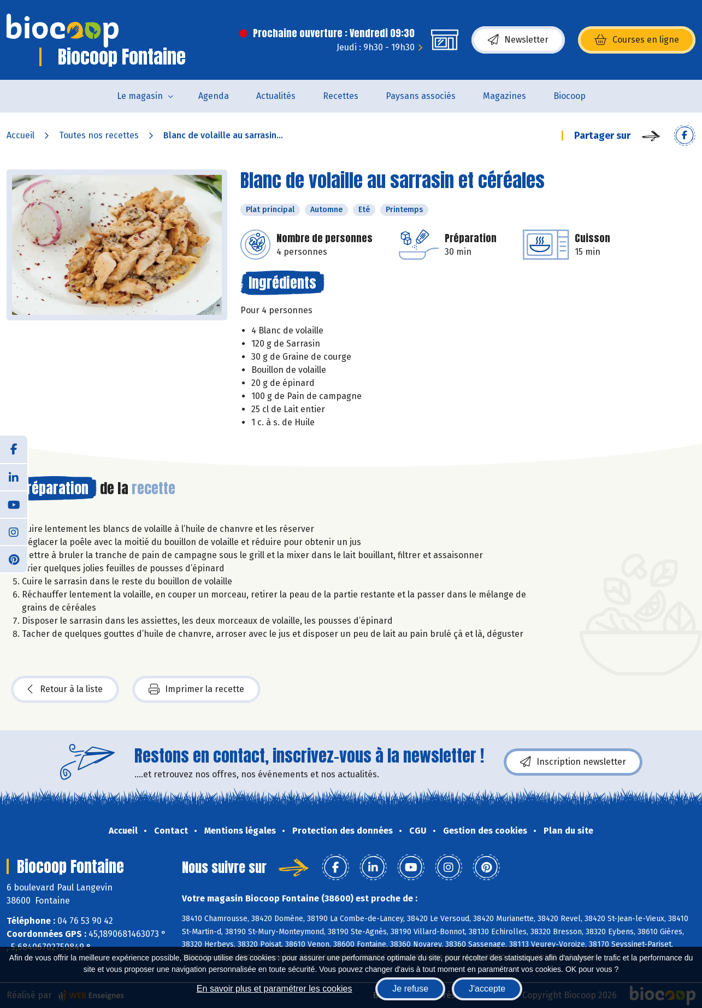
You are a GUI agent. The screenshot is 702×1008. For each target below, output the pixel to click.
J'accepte (487, 988)
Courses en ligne (636, 39)
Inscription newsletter (573, 762)
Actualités (276, 96)
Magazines (504, 96)
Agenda (213, 96)
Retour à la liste (65, 689)
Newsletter (518, 39)
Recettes (340, 96)
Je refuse (410, 988)
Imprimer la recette (196, 689)
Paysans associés (421, 96)
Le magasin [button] (140, 96)
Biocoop (569, 96)
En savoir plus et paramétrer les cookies (274, 988)
